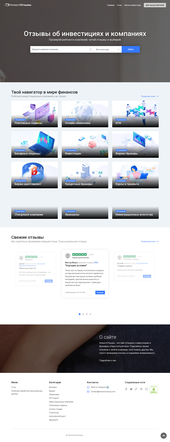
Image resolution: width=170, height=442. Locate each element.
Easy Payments (142, 263)
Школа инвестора (132, 5)
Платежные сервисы (58, 405)
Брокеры (53, 387)
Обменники (54, 394)
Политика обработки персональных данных (26, 392)
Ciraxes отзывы (55, 409)
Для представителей (155, 5)
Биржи (52, 391)
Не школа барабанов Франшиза (32, 265)
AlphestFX (53, 420)
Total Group (54, 413)
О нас (13, 387)
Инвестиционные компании (61, 402)
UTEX (96, 263)
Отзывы (49, 281)
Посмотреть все (148, 96)
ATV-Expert (54, 398)
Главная (110, 5)
